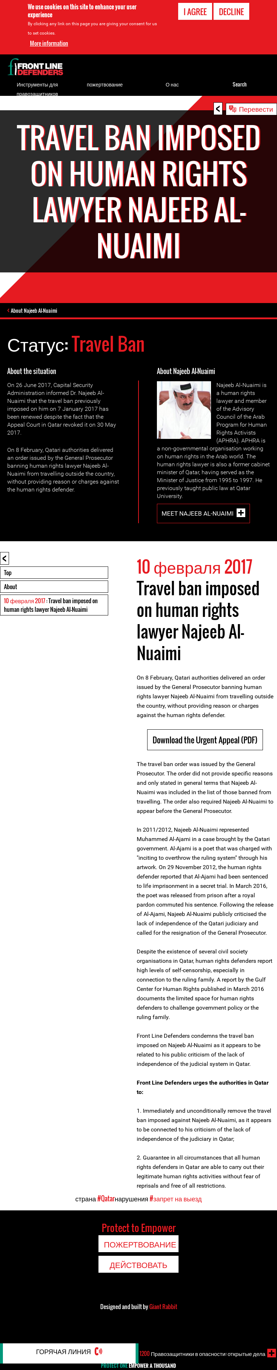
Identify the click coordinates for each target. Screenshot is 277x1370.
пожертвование (105, 84)
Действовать (138, 1276)
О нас (172, 84)
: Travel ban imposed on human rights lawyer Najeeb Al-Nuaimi (51, 617)
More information (49, 43)
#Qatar (106, 1210)
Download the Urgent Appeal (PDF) (205, 751)
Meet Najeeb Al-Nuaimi (198, 525)
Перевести (256, 108)
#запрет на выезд (176, 1210)
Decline (231, 11)
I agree (195, 11)
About (10, 598)
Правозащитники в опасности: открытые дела (208, 1356)
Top (8, 584)
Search (240, 84)
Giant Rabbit (163, 1318)
